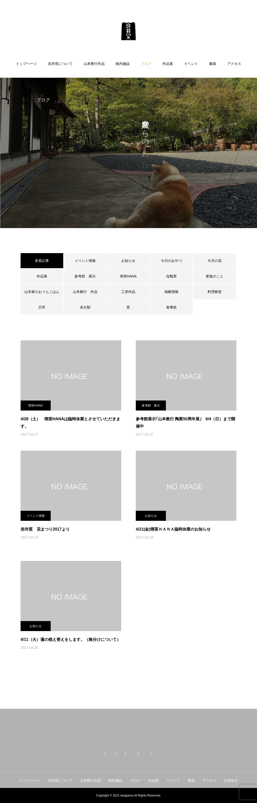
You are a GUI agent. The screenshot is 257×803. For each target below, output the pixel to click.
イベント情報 (85, 261)
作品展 (167, 64)
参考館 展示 (85, 276)
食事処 (171, 307)
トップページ (26, 64)
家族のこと (214, 276)
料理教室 (215, 292)
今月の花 (215, 261)
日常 (41, 307)
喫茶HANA (128, 276)
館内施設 (123, 64)
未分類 (85, 307)
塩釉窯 (173, 276)
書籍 (212, 64)
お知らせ (128, 261)
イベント (191, 64)
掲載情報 (171, 292)
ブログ (146, 64)
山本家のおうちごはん (41, 292)
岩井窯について (60, 64)
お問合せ (128, 85)
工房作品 (128, 292)
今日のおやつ (171, 261)
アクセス (234, 64)
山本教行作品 (94, 64)
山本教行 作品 (85, 292)
